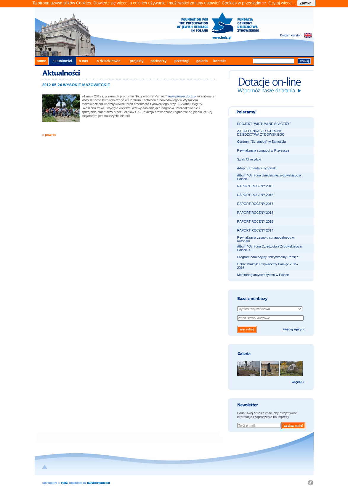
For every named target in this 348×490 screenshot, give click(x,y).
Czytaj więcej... (282, 3)
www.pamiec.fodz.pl (182, 96)
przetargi (182, 61)
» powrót (49, 134)
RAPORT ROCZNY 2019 (255, 186)
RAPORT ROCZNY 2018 (255, 195)
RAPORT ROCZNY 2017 (255, 203)
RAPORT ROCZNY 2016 (255, 212)
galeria (202, 61)
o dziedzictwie (109, 61)
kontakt (219, 61)
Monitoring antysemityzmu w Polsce (263, 275)
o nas (83, 61)
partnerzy (158, 61)
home (41, 61)
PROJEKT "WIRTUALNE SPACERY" (264, 124)
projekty (137, 61)
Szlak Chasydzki (249, 159)
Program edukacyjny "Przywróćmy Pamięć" (268, 257)
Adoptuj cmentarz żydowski (257, 168)
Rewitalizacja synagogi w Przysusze (263, 150)
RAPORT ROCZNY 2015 (255, 221)
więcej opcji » (293, 329)
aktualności (62, 61)
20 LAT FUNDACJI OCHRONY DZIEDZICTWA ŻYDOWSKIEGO (261, 132)
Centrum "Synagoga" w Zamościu (261, 141)
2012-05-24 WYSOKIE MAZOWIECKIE (76, 85)
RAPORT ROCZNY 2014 (255, 230)
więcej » (298, 382)
